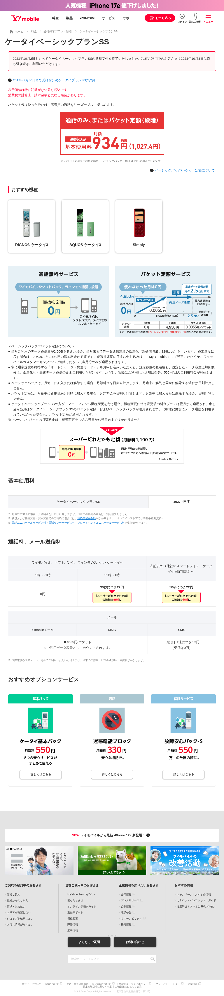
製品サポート (75, 912)
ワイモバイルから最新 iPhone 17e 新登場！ (111, 835)
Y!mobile (25, 18)
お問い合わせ (135, 942)
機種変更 (72, 918)
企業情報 (126, 894)
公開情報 (126, 906)
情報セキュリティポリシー (133, 984)
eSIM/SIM (87, 18)
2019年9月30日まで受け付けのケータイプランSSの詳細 (54, 80)
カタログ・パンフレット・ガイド (196, 900)
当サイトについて (31, 984)
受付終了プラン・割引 (58, 31)
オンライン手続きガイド (81, 906)
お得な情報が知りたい (20, 924)
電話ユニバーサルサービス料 (29, 522)
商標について (51, 984)
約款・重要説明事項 (77, 984)
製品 (69, 18)
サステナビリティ (131, 918)
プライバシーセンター (168, 984)
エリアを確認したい (19, 912)
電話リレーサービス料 (62, 522)
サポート (129, 18)
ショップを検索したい (20, 918)
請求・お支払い (16, 906)
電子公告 (126, 912)
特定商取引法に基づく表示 (97, 987)
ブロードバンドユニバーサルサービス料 (101, 522)
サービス (108, 18)
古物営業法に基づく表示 (128, 987)
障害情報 (72, 924)
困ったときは (75, 900)
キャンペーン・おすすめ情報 (194, 894)
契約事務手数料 (86, 518)
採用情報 (126, 924)
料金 (55, 18)
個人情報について (101, 984)
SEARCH (152, 959)
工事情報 (72, 930)
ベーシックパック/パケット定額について (185, 170)
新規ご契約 (13, 894)
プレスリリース (130, 900)
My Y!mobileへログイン (81, 894)
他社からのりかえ (17, 900)
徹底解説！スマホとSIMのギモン (196, 906)
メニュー (208, 21)
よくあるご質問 (89, 942)
